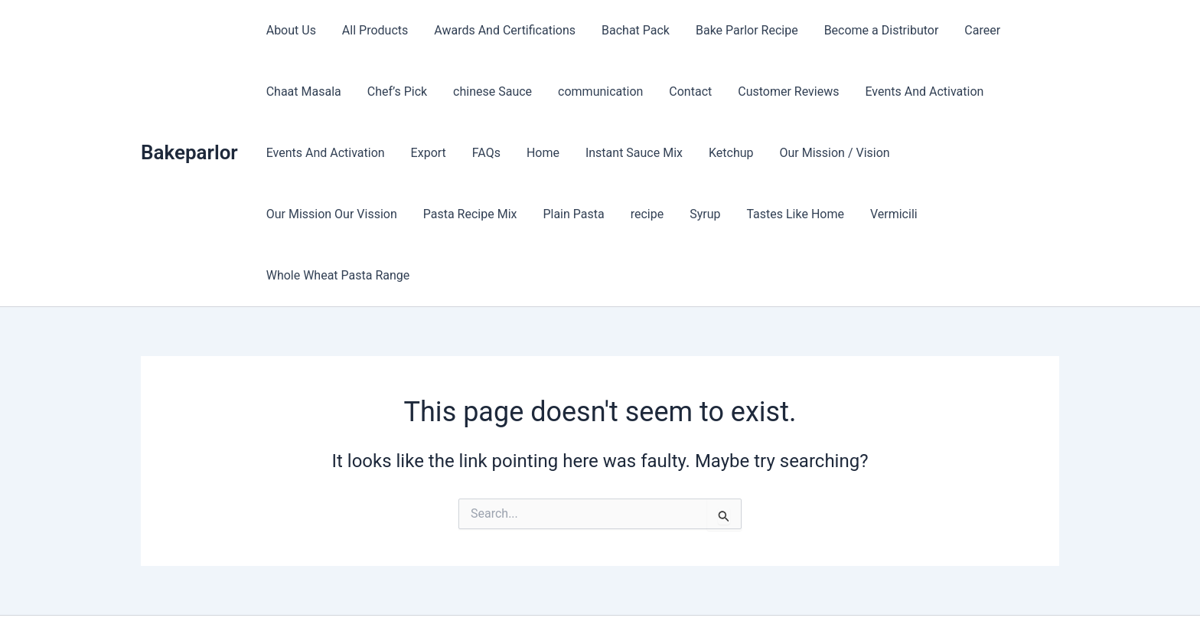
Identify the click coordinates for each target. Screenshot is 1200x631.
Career (973, 30)
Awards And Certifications (501, 30)
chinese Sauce (488, 91)
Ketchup (722, 152)
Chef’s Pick (395, 91)
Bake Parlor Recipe (740, 30)
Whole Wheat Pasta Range (849, 214)
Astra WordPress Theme (716, 592)
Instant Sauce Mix (627, 152)
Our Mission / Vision (825, 152)
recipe (487, 214)
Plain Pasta (414, 214)
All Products (373, 30)
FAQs (482, 152)
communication (595, 91)
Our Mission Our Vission (970, 152)
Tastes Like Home (632, 214)
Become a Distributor (873, 30)
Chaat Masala (303, 91)
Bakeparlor (189, 121)
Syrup (542, 214)
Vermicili (728, 214)
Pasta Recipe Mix (313, 214)
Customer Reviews (779, 91)
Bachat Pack (630, 30)
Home (537, 152)
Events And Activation (915, 91)
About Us (290, 30)
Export (426, 152)
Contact (683, 91)
